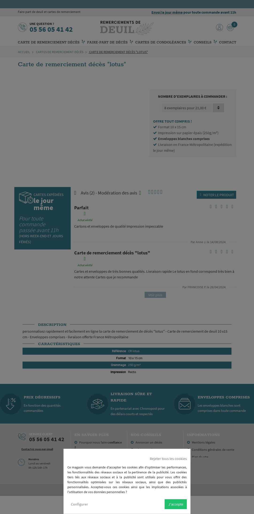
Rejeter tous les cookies (168, 458)
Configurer (79, 504)
